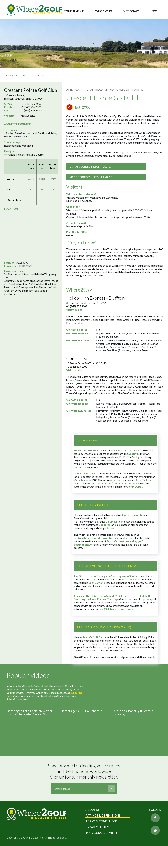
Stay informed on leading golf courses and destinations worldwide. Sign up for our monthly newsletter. (84, 771)
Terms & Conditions (101, 821)
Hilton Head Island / (99, 89)
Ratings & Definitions (102, 815)
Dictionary (131, 10)
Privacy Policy (97, 827)
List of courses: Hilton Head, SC (106, 166)
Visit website (27, 115)
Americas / (74, 89)
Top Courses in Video (101, 832)
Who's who (103, 10)
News (153, 10)
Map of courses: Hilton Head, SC (106, 177)
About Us (92, 809)
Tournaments (74, 10)
